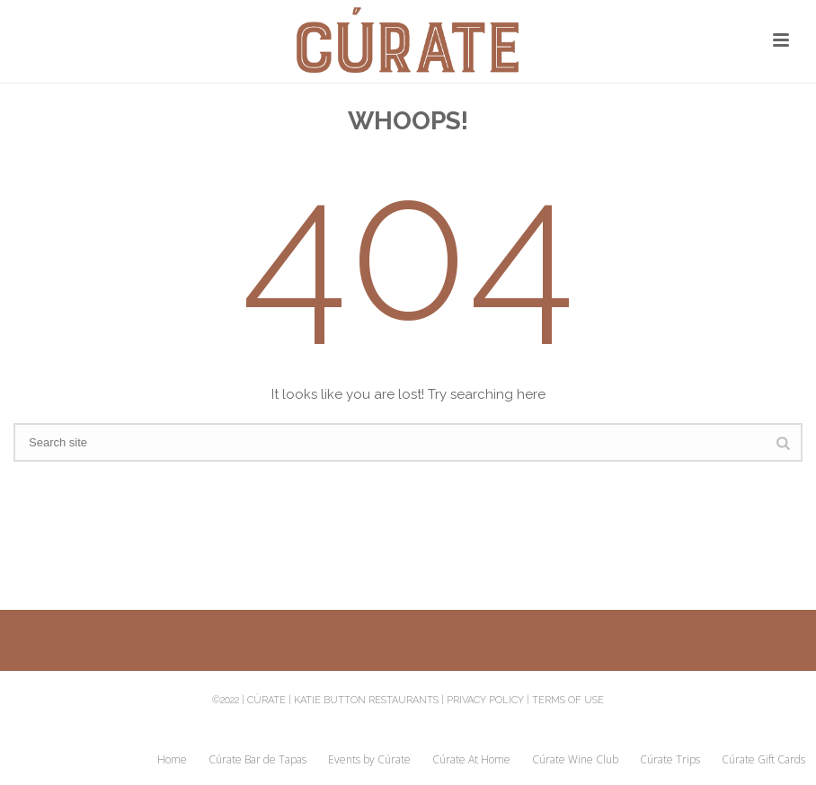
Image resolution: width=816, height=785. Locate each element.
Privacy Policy (485, 700)
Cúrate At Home (471, 760)
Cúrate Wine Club (575, 760)
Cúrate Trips (670, 760)
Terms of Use (568, 700)
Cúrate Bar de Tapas (257, 760)
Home (172, 760)
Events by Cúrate (369, 760)
